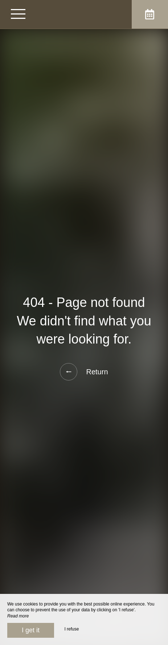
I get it (31, 630)
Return (84, 371)
